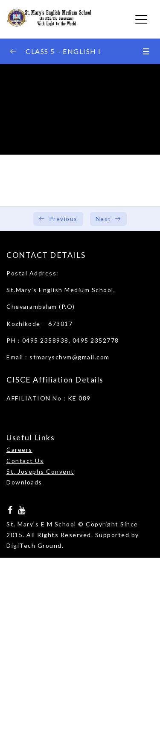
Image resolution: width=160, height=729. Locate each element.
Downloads (24, 482)
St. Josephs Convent (40, 471)
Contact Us (25, 460)
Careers (19, 449)
